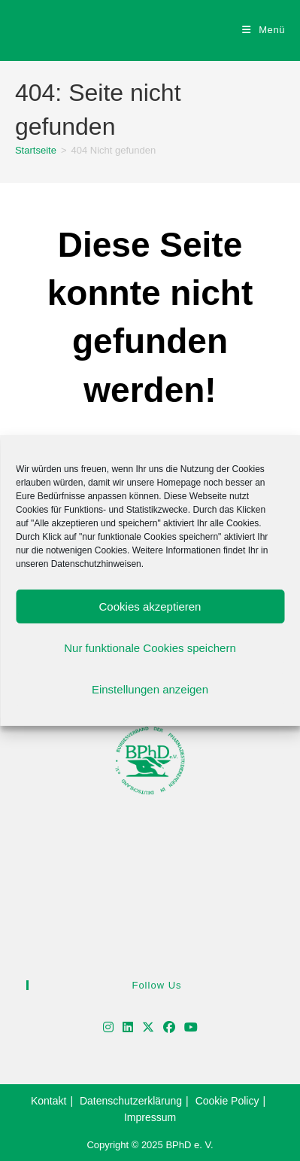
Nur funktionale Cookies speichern (149, 647)
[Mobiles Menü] (263, 29)
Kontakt (48, 1101)
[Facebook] (169, 1028)
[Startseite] (35, 150)
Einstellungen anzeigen (150, 689)
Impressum (150, 1117)
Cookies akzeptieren (150, 606)
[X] (148, 1028)
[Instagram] (108, 1028)
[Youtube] (191, 1028)
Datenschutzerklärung (131, 1101)
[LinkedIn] (128, 1028)
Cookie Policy (227, 1101)
